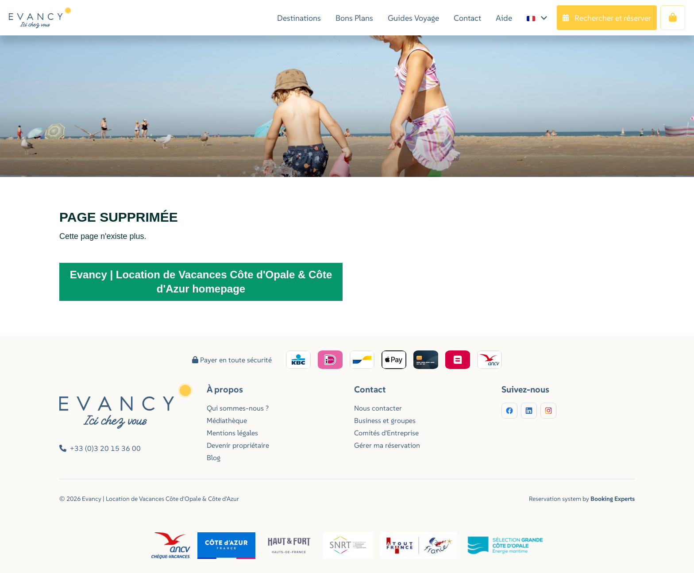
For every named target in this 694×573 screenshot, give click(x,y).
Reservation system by (582, 499)
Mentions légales (232, 432)
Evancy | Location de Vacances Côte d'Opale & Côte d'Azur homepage (201, 282)
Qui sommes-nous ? (238, 408)
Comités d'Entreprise (386, 432)
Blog (213, 457)
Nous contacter (378, 408)
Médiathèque (227, 420)
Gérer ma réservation (387, 445)
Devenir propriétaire (238, 445)
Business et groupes (385, 420)
